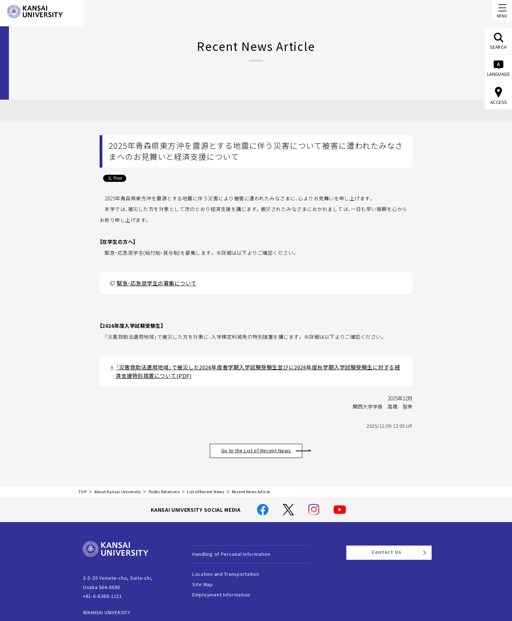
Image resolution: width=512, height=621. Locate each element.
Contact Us (399, 548)
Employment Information (230, 591)
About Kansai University (117, 488)
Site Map (211, 580)
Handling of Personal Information (240, 550)
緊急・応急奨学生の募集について (151, 282)
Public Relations (164, 488)
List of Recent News (205, 488)
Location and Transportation (234, 570)
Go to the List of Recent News (263, 447)
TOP (82, 488)
